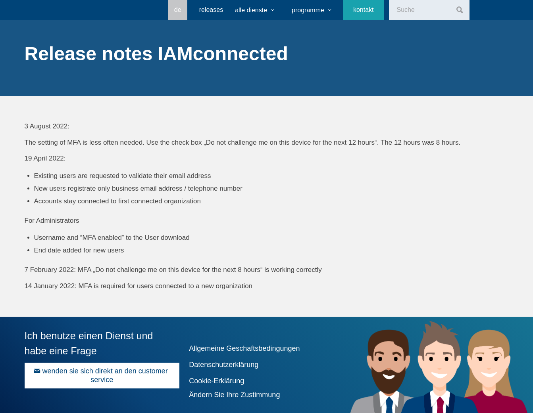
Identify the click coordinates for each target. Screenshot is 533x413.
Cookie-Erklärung (216, 381)
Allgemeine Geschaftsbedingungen (244, 348)
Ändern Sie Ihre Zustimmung (234, 395)
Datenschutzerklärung (223, 365)
